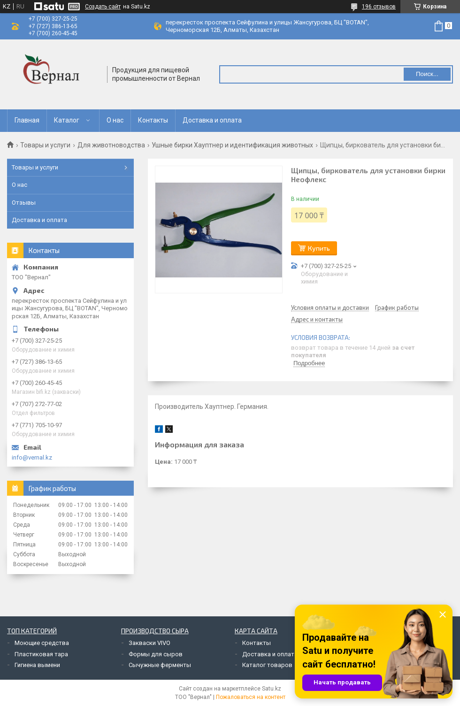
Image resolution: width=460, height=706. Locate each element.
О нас (115, 120)
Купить (319, 248)
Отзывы (24, 202)
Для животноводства (111, 145)
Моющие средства (42, 642)
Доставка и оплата (212, 120)
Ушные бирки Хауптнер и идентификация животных (232, 145)
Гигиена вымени (37, 664)
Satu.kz (271, 688)
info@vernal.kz (32, 457)
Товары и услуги (45, 145)
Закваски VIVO (149, 642)
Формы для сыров (156, 654)
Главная (27, 120)
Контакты (153, 120)
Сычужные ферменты (160, 664)
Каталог (66, 120)
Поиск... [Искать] (427, 73)
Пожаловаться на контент (250, 697)
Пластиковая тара (41, 654)
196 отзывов (379, 6)
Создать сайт (103, 6)
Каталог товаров (267, 664)
